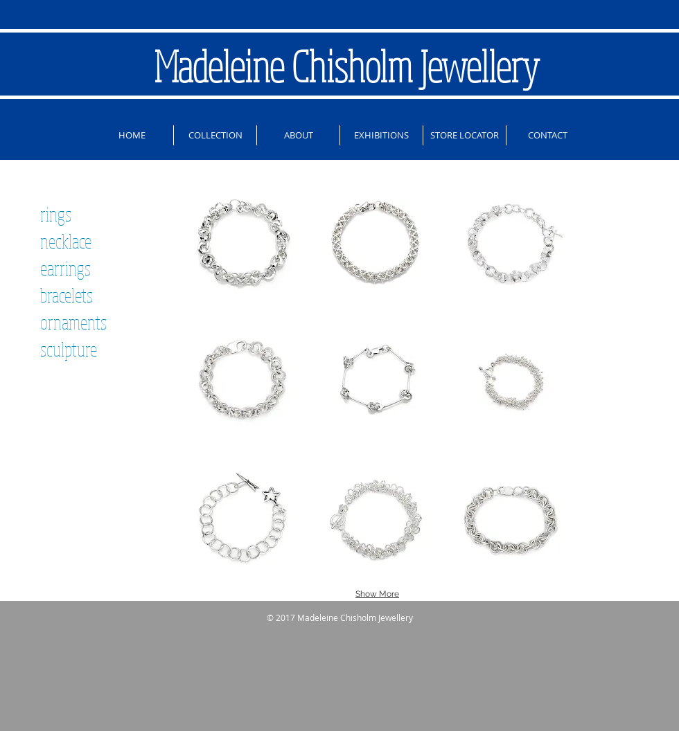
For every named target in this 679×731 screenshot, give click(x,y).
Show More (377, 594)
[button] (243, 243)
